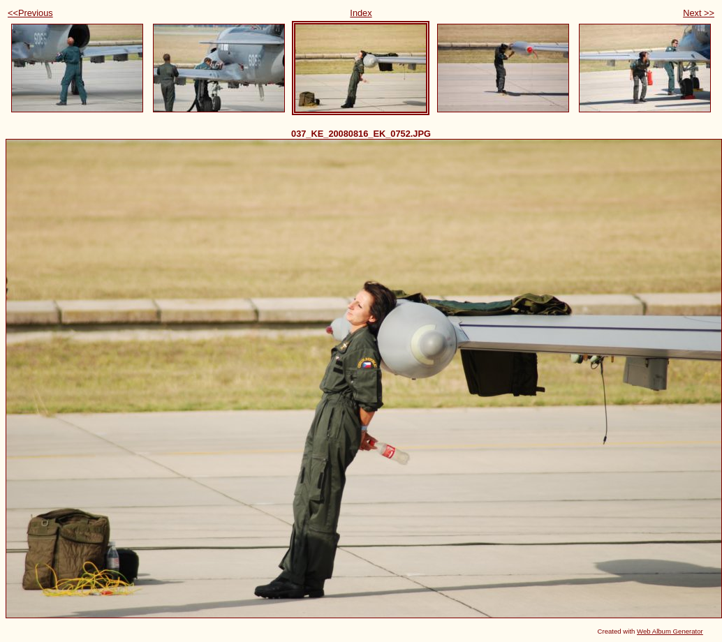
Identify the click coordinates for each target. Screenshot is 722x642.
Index (360, 13)
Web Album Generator (670, 631)
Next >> (698, 13)
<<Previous (30, 13)
